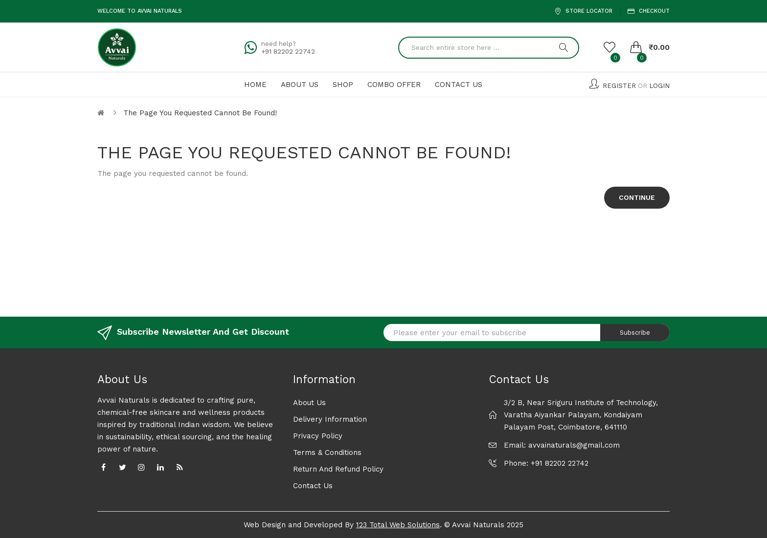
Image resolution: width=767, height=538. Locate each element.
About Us (309, 402)
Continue (637, 197)
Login (659, 85)
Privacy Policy (317, 435)
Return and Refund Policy (338, 469)
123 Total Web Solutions (398, 524)
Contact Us (313, 485)
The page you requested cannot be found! (200, 112)
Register (619, 85)
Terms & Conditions (327, 452)
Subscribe (635, 332)
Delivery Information (330, 419)
